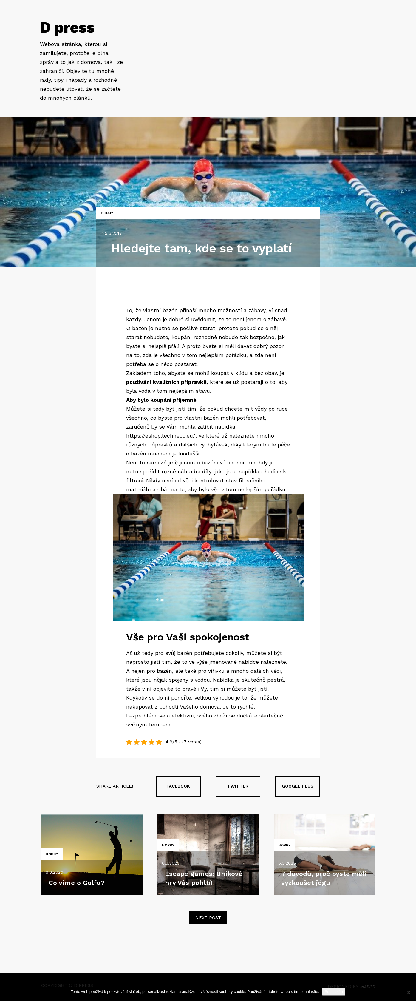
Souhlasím (333, 991)
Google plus (297, 786)
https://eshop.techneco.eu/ (160, 435)
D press (67, 27)
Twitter (237, 786)
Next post (208, 917)
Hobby (107, 213)
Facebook (178, 786)
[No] (409, 992)
